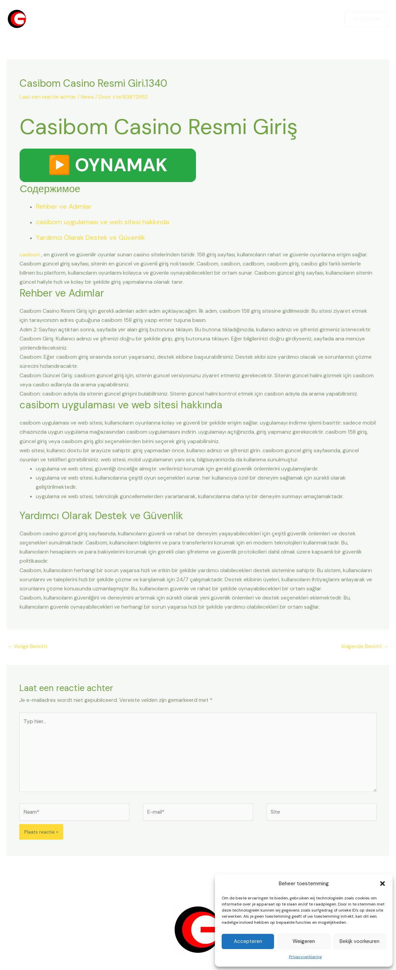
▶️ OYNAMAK (108, 165)
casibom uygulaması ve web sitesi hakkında (102, 222)
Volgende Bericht (364, 646)
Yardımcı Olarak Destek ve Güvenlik (90, 237)
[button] (382, 883)
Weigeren (304, 941)
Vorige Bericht (28, 646)
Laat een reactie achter (49, 96)
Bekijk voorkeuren (359, 941)
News (89, 96)
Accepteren (248, 941)
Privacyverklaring (305, 957)
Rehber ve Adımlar (64, 206)
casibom (30, 254)
